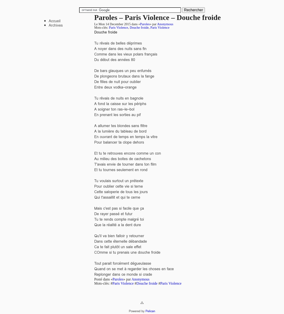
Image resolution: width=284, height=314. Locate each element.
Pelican (150, 311)
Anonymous (165, 24)
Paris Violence (118, 27)
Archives (56, 25)
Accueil (55, 21)
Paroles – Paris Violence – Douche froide (157, 17)
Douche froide (139, 27)
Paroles (145, 24)
